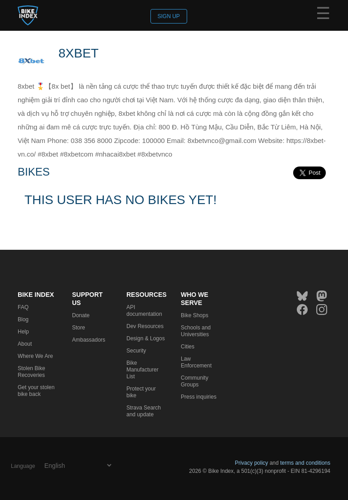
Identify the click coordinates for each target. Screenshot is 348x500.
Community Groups (194, 381)
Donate (81, 315)
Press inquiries (199, 397)
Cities (187, 346)
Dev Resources (145, 326)
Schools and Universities (196, 331)
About (25, 344)
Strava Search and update (143, 411)
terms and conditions (305, 463)
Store (78, 327)
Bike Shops (194, 315)
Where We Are (35, 356)
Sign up (169, 16)
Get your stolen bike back (36, 390)
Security (136, 351)
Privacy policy (251, 463)
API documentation (144, 310)
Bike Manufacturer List (142, 370)
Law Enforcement (196, 362)
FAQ (23, 307)
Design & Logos (145, 338)
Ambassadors (88, 340)
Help (23, 332)
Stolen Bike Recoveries (31, 371)
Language (23, 466)
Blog (23, 319)
